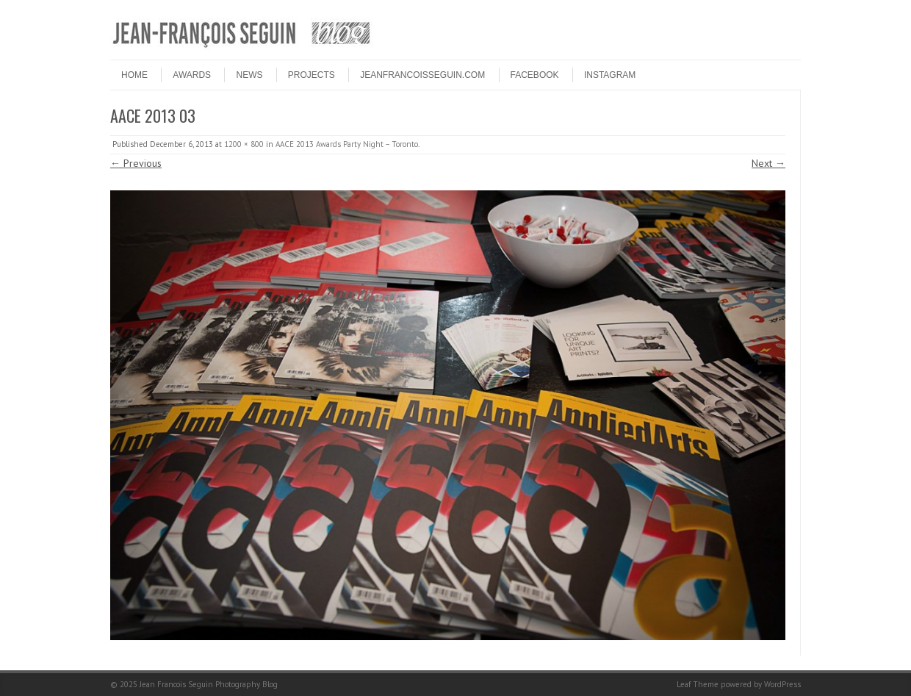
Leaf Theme (698, 684)
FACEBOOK (535, 75)
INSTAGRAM (609, 75)
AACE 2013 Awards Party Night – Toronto (347, 144)
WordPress (782, 684)
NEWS (249, 75)
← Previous (136, 163)
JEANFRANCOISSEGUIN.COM (422, 75)
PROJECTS (311, 75)
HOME (134, 75)
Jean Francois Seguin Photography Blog (209, 684)
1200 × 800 (244, 144)
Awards (192, 75)
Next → (768, 163)
